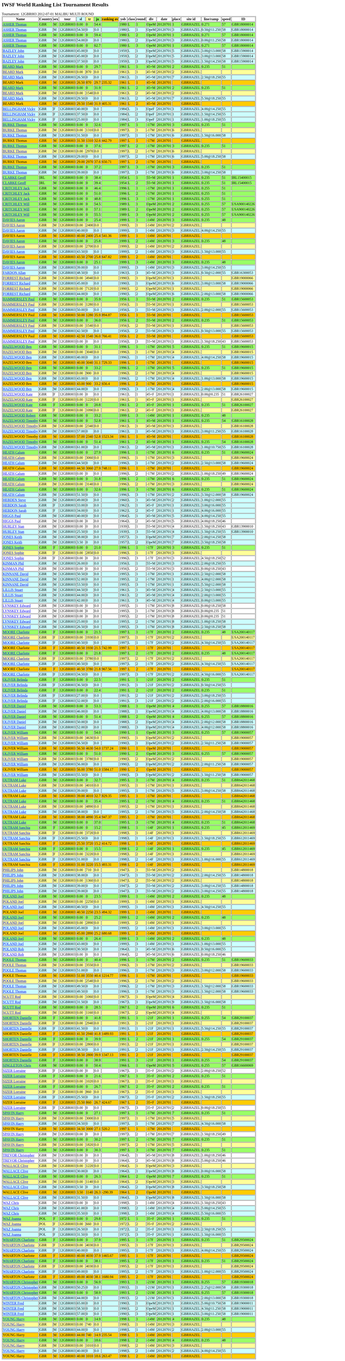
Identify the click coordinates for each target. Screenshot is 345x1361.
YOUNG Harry (14, 1319)
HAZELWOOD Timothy (20, 421)
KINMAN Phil (13, 563)
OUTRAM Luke (14, 780)
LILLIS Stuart (13, 590)
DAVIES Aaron (14, 220)
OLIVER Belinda (15, 679)
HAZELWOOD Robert (19, 415)
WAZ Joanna (12, 1219)
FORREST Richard (16, 278)
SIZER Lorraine (14, 1071)
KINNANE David (15, 574)
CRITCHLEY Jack (16, 188)
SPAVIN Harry (13, 1113)
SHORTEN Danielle (17, 1018)
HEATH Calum (14, 452)
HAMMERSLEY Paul (19, 299)
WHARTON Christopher (20, 1282)
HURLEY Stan (13, 526)
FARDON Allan (14, 273)
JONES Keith (12, 537)
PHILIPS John (13, 870)
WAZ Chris (11, 1203)
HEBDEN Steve (14, 500)
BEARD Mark (13, 66)
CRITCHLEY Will (16, 204)
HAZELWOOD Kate (18, 394)
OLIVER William (15, 732)
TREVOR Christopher (19, 1155)
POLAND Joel (13, 896)
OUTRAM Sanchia (16, 827)
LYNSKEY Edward (17, 606)
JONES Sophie (13, 547)
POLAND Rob (13, 949)
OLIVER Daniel (14, 706)
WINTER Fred (13, 1303)
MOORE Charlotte (16, 632)
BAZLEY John (13, 51)
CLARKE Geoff (14, 177)
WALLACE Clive (15, 1166)
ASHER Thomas (15, 24)
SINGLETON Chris (17, 1065)
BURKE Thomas (15, 125)
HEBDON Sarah (14, 505)
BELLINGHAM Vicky (19, 109)
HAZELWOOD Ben (17, 347)
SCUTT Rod (12, 997)
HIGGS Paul (12, 516)
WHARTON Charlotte (19, 1240)
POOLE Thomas (14, 960)
